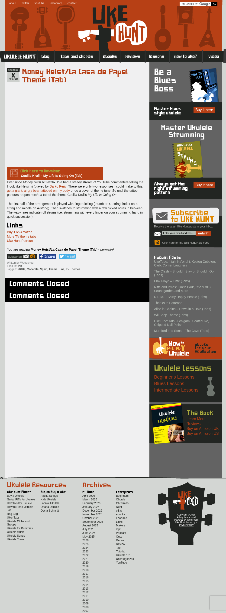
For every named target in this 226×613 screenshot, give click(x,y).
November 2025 (92, 514)
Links (119, 521)
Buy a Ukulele (15, 495)
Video (214, 56)
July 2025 (88, 529)
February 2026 (91, 503)
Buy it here (204, 110)
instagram (56, 3)
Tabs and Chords (77, 56)
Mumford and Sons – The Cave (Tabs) (181, 331)
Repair (120, 540)
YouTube (121, 562)
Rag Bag (12, 514)
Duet (119, 507)
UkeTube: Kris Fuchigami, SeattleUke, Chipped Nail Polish (181, 323)
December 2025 (92, 510)
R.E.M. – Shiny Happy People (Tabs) (180, 297)
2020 (85, 562)
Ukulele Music (15, 532)
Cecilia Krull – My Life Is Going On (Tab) (51, 176)
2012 (85, 592)
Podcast (121, 533)
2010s (21, 269)
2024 (85, 547)
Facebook (47, 256)
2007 (85, 611)
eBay (119, 510)
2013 (85, 588)
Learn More (196, 419)
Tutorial (120, 551)
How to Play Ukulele (19, 503)
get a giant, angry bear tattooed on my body (38, 190)
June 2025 (88, 533)
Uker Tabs (13, 517)
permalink (107, 249)
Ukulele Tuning (16, 539)
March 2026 (89, 499)
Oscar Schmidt (50, 510)
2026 (85, 540)
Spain (43, 269)
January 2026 (90, 507)
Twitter (67, 256)
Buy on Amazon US (203, 433)
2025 (85, 544)
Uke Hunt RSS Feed (33, 256)
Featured (121, 518)
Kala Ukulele (48, 499)
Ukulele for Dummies (20, 528)
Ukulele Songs (16, 535)
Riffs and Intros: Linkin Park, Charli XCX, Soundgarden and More (183, 289)
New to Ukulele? (186, 56)
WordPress (192, 520)
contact (72, 3)
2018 (85, 570)
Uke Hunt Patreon (20, 241)
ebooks (120, 514)
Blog (45, 56)
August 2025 (90, 525)
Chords (120, 499)
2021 (85, 559)
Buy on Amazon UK (203, 429)
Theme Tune (56, 269)
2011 (85, 596)
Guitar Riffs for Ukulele (21, 499)
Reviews (132, 56)
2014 (85, 585)
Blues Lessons (169, 383)
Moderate (33, 269)
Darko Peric (58, 186)
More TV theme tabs (21, 236)
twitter (25, 3)
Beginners (122, 495)
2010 (85, 599)
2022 (85, 555)
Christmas (122, 503)
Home (18, 56)
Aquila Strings (49, 495)
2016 (85, 577)
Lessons (157, 56)
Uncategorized (125, 559)
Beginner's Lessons (174, 376)
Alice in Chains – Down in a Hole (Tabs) (182, 309)
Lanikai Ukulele (50, 503)
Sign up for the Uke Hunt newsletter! (18, 256)
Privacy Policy (186, 525)
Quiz (119, 536)
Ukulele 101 (123, 555)
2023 (85, 551)
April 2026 (88, 495)
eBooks (110, 56)
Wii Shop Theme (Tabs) (171, 315)
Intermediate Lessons (176, 389)
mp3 (118, 529)
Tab (19, 266)
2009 (85, 603)
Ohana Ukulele (50, 507)
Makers (120, 525)
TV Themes (73, 269)
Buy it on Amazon (19, 232)
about (12, 3)
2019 (85, 566)
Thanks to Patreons (168, 303)
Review (120, 544)
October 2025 (90, 518)
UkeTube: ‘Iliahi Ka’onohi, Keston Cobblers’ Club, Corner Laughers (185, 263)
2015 (85, 581)
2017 (85, 573)
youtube (40, 3)
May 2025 (88, 536)
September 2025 (92, 521)
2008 (85, 607)
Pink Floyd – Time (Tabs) (172, 281)
